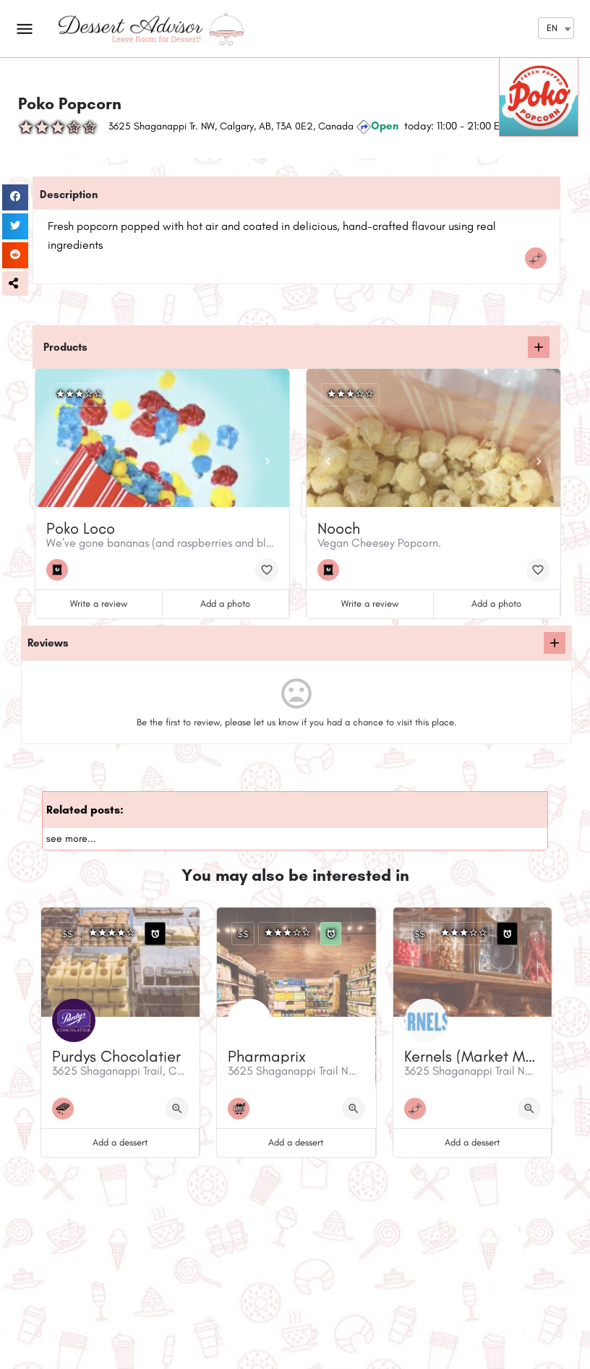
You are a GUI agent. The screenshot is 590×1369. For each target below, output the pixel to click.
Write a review (98, 603)
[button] (15, 283)
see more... (71, 838)
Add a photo (225, 603)
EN (552, 27)
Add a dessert (120, 1142)
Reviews (48, 642)
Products (65, 347)
